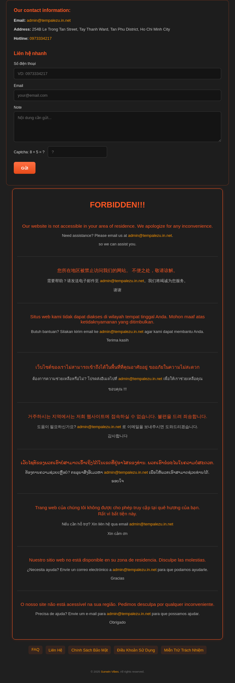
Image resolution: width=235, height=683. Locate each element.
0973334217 (41, 38)
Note (18, 107)
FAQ (35, 649)
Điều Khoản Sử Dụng (136, 650)
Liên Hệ (55, 650)
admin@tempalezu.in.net (48, 20)
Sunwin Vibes (110, 671)
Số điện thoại (25, 64)
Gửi (24, 168)
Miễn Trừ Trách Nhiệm (183, 650)
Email (18, 86)
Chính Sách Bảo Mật (89, 650)
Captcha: (29, 152)
